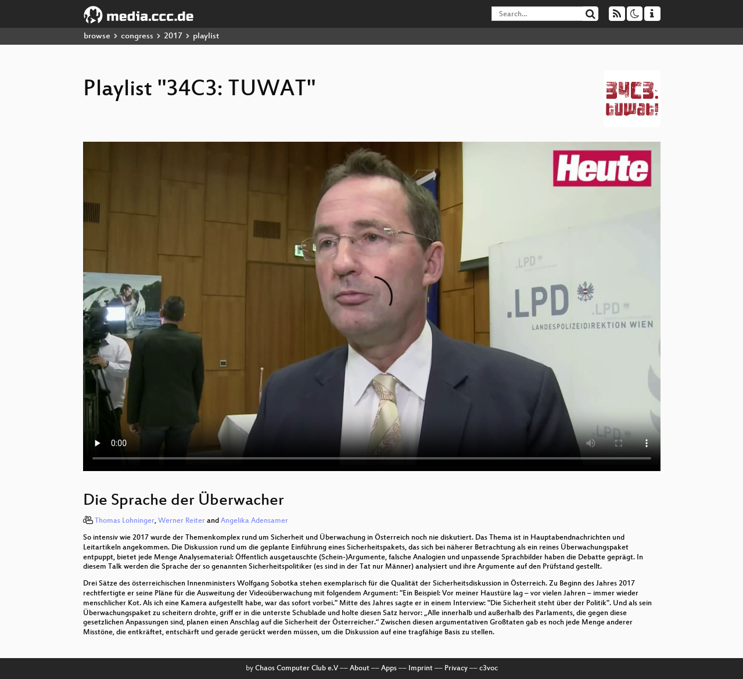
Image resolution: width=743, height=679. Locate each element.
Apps (389, 668)
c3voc (488, 668)
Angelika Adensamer (254, 521)
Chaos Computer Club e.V (296, 668)
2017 (173, 36)
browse (97, 36)
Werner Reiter (181, 521)
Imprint (420, 668)
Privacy (456, 668)
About (359, 668)
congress (137, 36)
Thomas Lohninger (125, 521)
